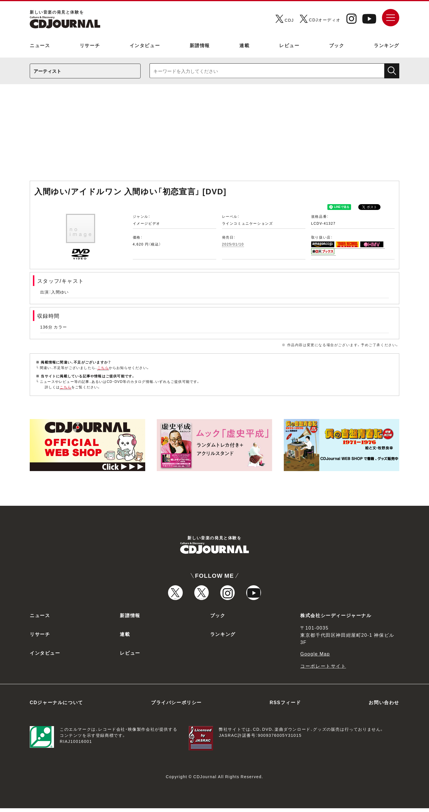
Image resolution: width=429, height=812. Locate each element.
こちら (103, 367)
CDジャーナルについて (56, 705)
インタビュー (145, 45)
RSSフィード (285, 705)
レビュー (289, 45)
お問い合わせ (384, 705)
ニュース (40, 45)
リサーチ (90, 45)
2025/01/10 (233, 244)
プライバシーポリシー (176, 705)
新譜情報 (200, 45)
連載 (244, 45)
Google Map (315, 657)
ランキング (386, 45)
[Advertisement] (214, 135)
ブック (336, 45)
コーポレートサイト (323, 669)
